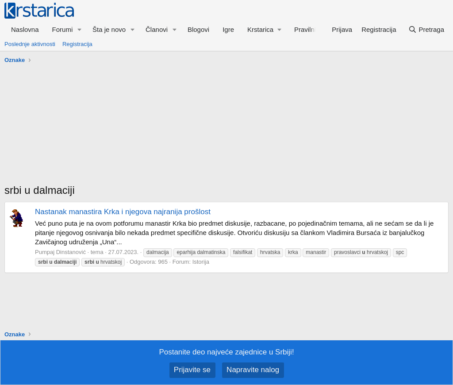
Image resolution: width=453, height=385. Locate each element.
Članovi (157, 29)
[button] (79, 29)
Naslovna (25, 29)
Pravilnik (306, 29)
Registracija (77, 44)
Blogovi (198, 29)
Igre (228, 29)
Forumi (62, 29)
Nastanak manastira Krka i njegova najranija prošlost (123, 212)
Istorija (200, 261)
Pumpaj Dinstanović (60, 252)
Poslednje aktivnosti (29, 44)
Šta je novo (109, 29)
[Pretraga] (426, 29)
